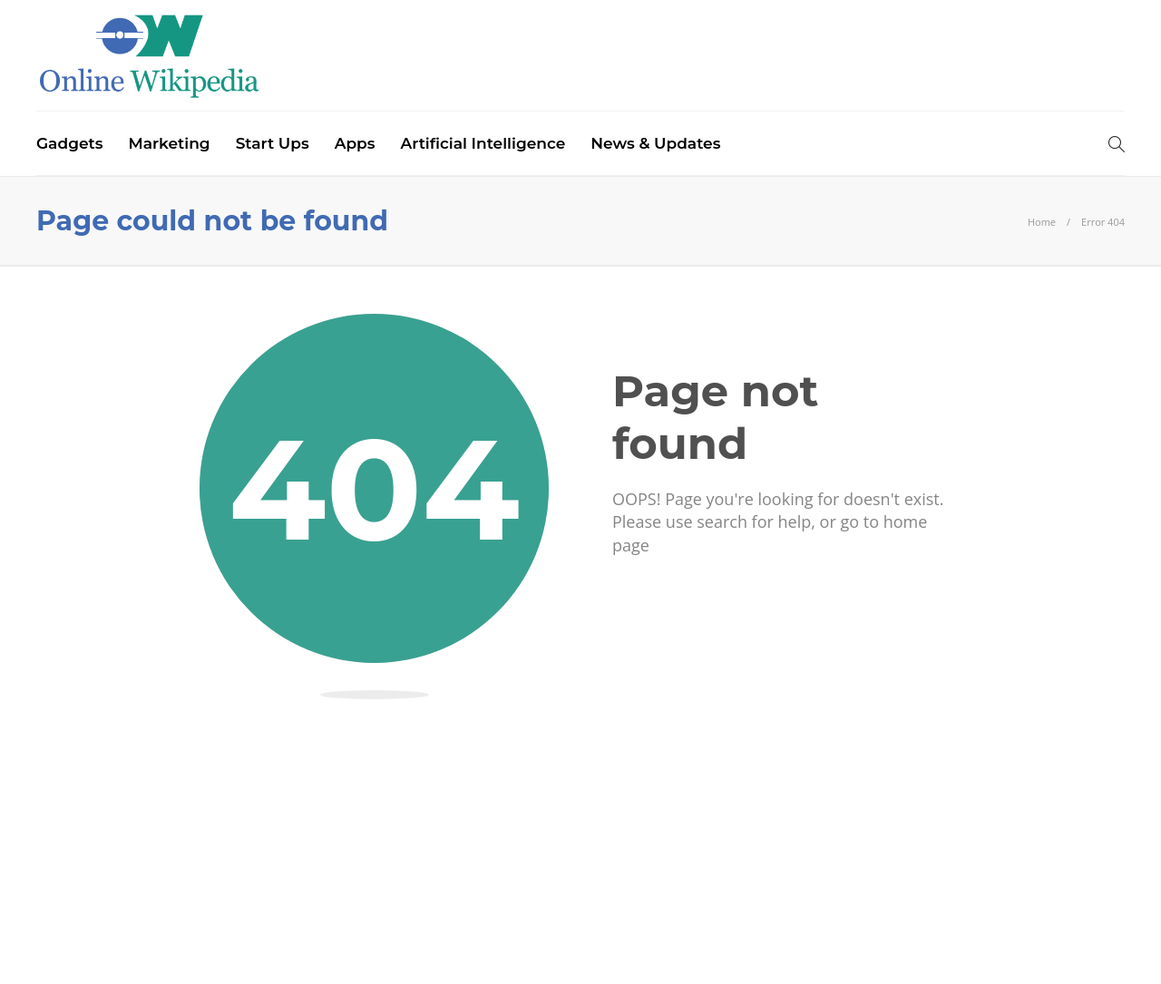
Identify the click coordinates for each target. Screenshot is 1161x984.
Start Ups (272, 143)
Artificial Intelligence (483, 143)
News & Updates (655, 143)
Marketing (169, 143)
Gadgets (69, 143)
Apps (355, 143)
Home (1042, 222)
